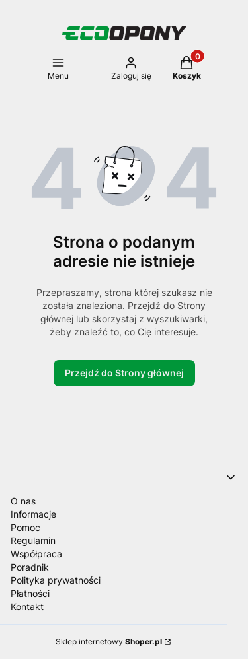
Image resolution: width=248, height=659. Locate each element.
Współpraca (36, 553)
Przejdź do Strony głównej (124, 372)
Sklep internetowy (109, 641)
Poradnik (30, 566)
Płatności (30, 593)
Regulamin (33, 540)
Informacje (33, 514)
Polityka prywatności (56, 580)
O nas (23, 500)
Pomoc (25, 527)
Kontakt (27, 606)
